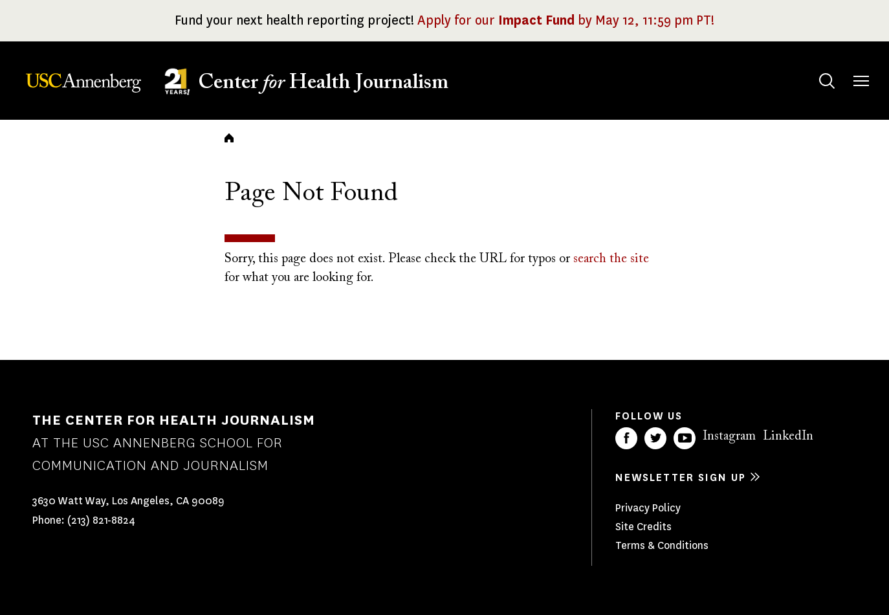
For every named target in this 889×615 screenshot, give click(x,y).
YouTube (685, 438)
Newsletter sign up (680, 477)
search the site (611, 258)
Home (229, 137)
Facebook (626, 438)
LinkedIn (788, 436)
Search (814, 68)
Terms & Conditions (661, 545)
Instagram (729, 436)
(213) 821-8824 (101, 520)
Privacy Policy (648, 508)
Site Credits (643, 526)
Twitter (655, 438)
